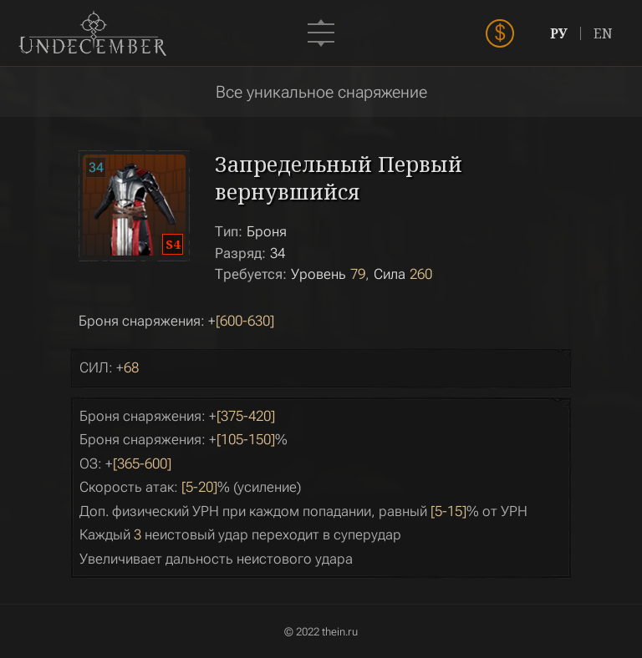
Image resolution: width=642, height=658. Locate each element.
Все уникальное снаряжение (321, 92)
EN (603, 33)
